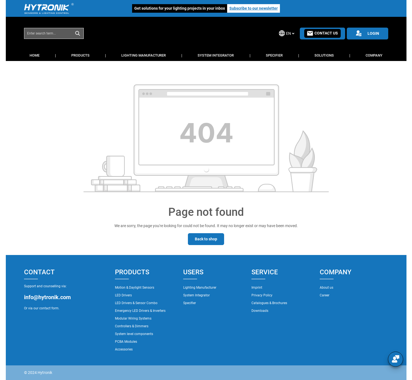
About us (326, 287)
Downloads (259, 311)
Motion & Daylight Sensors (134, 287)
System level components (134, 334)
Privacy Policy (261, 295)
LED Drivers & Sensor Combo (136, 303)
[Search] (78, 33)
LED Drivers (123, 295)
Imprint (256, 287)
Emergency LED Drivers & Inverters (140, 311)
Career (324, 295)
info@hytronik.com (47, 297)
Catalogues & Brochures (269, 303)
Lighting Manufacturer (199, 287)
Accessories (124, 349)
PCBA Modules (126, 342)
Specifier (189, 303)
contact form (49, 308)
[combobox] (48, 33)
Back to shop (206, 239)
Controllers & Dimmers (131, 326)
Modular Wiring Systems (133, 318)
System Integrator (196, 295)
